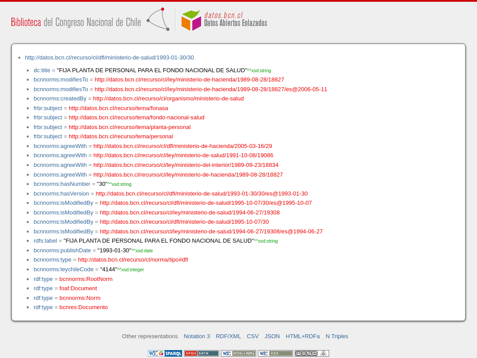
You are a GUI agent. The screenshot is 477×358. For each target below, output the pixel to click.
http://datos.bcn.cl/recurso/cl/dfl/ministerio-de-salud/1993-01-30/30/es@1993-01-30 (201, 193)
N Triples (337, 336)
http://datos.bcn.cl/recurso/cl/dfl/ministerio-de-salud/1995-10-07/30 (184, 221)
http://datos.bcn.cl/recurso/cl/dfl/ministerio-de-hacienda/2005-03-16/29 (182, 146)
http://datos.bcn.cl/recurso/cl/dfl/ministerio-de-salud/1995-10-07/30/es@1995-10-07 (206, 202)
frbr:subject (47, 108)
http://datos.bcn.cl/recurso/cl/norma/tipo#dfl (133, 259)
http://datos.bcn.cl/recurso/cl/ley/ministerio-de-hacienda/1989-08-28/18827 (189, 79)
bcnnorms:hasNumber (61, 184)
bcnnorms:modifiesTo (60, 79)
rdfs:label (45, 240)
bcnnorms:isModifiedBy (63, 202)
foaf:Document (78, 288)
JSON (272, 336)
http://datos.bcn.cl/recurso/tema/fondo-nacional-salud (136, 117)
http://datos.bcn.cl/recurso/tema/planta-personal (130, 127)
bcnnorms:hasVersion (61, 193)
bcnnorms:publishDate (62, 250)
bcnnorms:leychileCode (63, 269)
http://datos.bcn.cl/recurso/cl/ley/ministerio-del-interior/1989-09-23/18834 (185, 165)
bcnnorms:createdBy (59, 98)
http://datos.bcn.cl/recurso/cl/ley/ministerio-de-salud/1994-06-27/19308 (190, 212)
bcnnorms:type (52, 259)
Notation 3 (197, 336)
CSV (253, 336)
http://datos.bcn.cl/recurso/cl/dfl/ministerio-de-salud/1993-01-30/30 (109, 57)
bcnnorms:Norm (79, 298)
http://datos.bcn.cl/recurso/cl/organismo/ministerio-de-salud (168, 98)
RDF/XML (228, 336)
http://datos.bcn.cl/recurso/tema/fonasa (118, 108)
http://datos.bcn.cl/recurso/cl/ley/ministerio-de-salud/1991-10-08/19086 (183, 155)
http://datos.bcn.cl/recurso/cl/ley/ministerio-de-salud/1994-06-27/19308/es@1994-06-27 (211, 231)
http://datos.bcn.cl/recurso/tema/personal (121, 136)
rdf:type (43, 279)
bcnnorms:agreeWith (60, 146)
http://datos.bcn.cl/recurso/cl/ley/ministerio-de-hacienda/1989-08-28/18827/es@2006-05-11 (211, 89)
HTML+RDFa (303, 336)
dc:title (41, 70)
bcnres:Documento (83, 307)
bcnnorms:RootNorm (86, 279)
